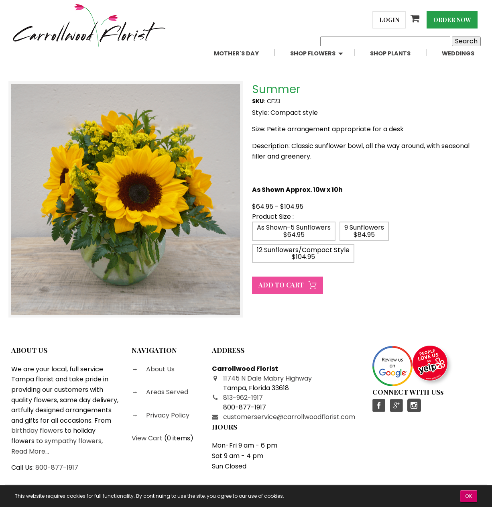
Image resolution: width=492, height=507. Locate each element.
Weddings (458, 53)
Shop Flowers (312, 53)
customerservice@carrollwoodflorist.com (289, 416)
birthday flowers (37, 430)
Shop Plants (390, 53)
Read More (28, 451)
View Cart (147, 438)
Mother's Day (236, 53)
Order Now (452, 20)
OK (468, 496)
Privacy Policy (166, 415)
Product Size (271, 216)
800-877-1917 (56, 467)
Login (389, 20)
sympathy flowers (73, 441)
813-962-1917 (243, 397)
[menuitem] (245, 53)
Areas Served (166, 392)
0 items (178, 438)
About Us (159, 369)
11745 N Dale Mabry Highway (267, 378)
